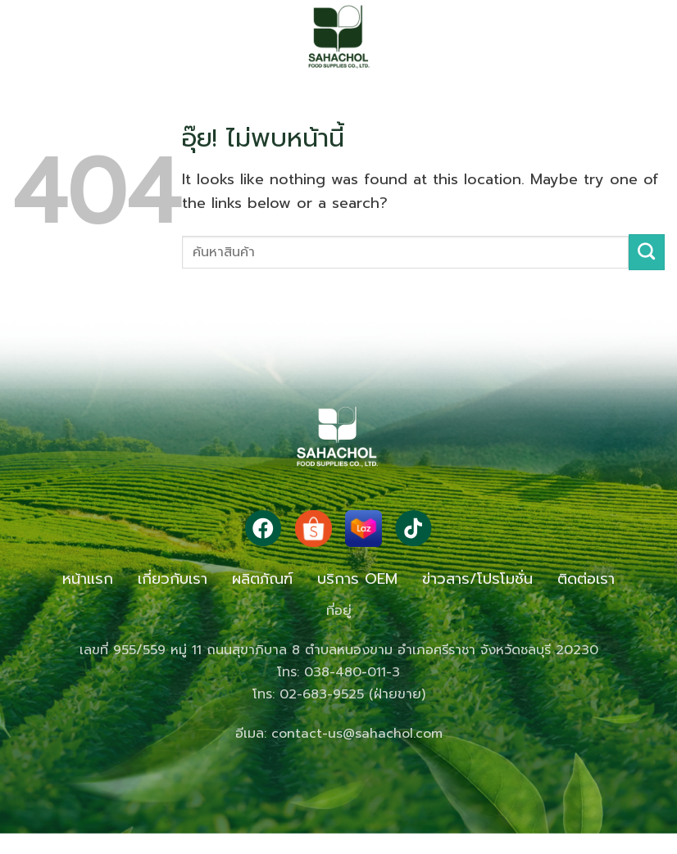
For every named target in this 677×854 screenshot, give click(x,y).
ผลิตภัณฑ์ (262, 578)
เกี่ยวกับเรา (172, 578)
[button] (45, 37)
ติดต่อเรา (586, 578)
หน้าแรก (87, 578)
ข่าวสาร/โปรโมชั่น (477, 578)
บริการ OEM (357, 578)
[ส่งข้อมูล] (647, 252)
